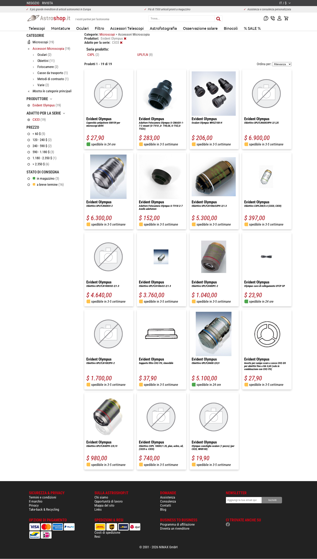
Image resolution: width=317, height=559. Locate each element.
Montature (60, 28)
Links (98, 509)
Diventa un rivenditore (174, 528)
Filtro (99, 28)
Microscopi (107, 34)
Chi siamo (101, 497)
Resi (97, 537)
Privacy (34, 505)
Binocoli (231, 28)
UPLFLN (145, 55)
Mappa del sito (104, 505)
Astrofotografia (163, 28)
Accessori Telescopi (127, 28)
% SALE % (252, 28)
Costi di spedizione (107, 532)
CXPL (93, 55)
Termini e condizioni (42, 497)
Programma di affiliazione (177, 524)
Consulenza (168, 501)
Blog (163, 509)
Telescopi (37, 28)
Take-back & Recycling (44, 509)
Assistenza (167, 497)
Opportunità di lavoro (108, 501)
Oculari (82, 28)
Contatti (165, 505)
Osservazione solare (200, 28)
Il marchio (35, 501)
